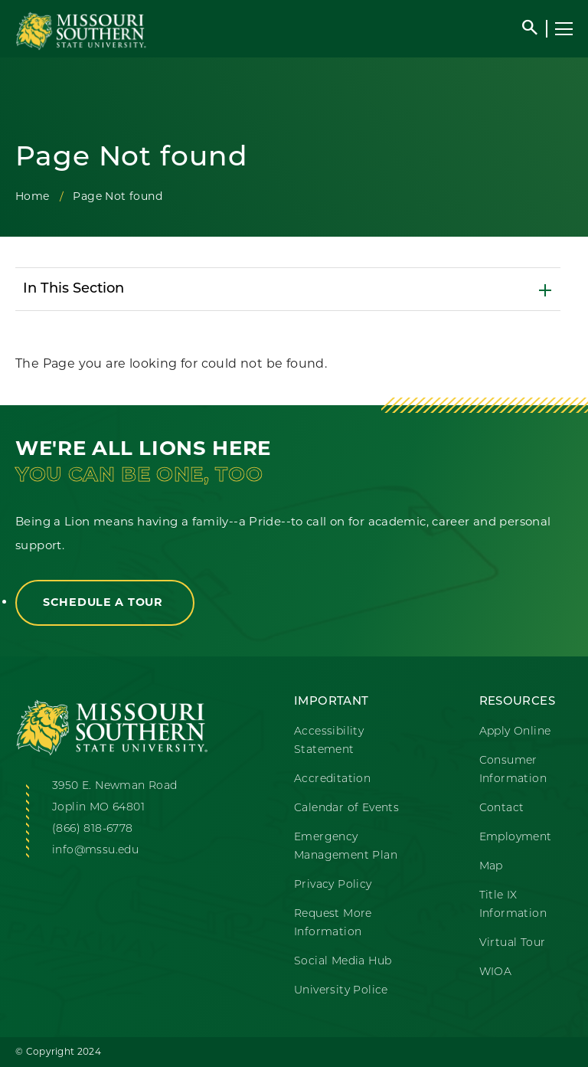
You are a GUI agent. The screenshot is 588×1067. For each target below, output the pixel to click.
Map (491, 866)
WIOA (495, 972)
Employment (515, 837)
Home (32, 196)
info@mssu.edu (95, 850)
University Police (341, 991)
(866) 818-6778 (92, 829)
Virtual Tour (512, 943)
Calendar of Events (346, 808)
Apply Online (515, 732)
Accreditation (332, 779)
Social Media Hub (342, 961)
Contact (501, 808)
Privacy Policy (333, 885)
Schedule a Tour (105, 602)
